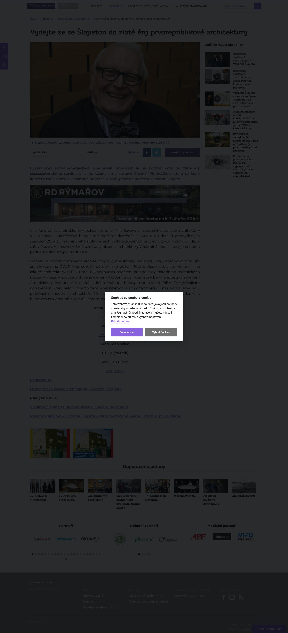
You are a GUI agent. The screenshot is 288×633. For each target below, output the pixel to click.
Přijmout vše (126, 332)
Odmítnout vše (120, 321)
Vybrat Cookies (161, 332)
